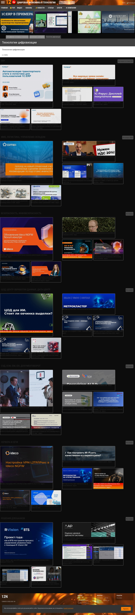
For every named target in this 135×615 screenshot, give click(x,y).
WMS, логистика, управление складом (23, 137)
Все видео (129, 214)
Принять (126, 609)
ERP (3, 60)
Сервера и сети (9, 442)
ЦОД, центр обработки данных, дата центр (25, 289)
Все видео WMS (128, 137)
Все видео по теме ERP (125, 61)
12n (5, 596)
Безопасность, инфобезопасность (21, 213)
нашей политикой (68, 608)
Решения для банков (13, 518)
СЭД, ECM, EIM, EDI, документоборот (20, 365)
